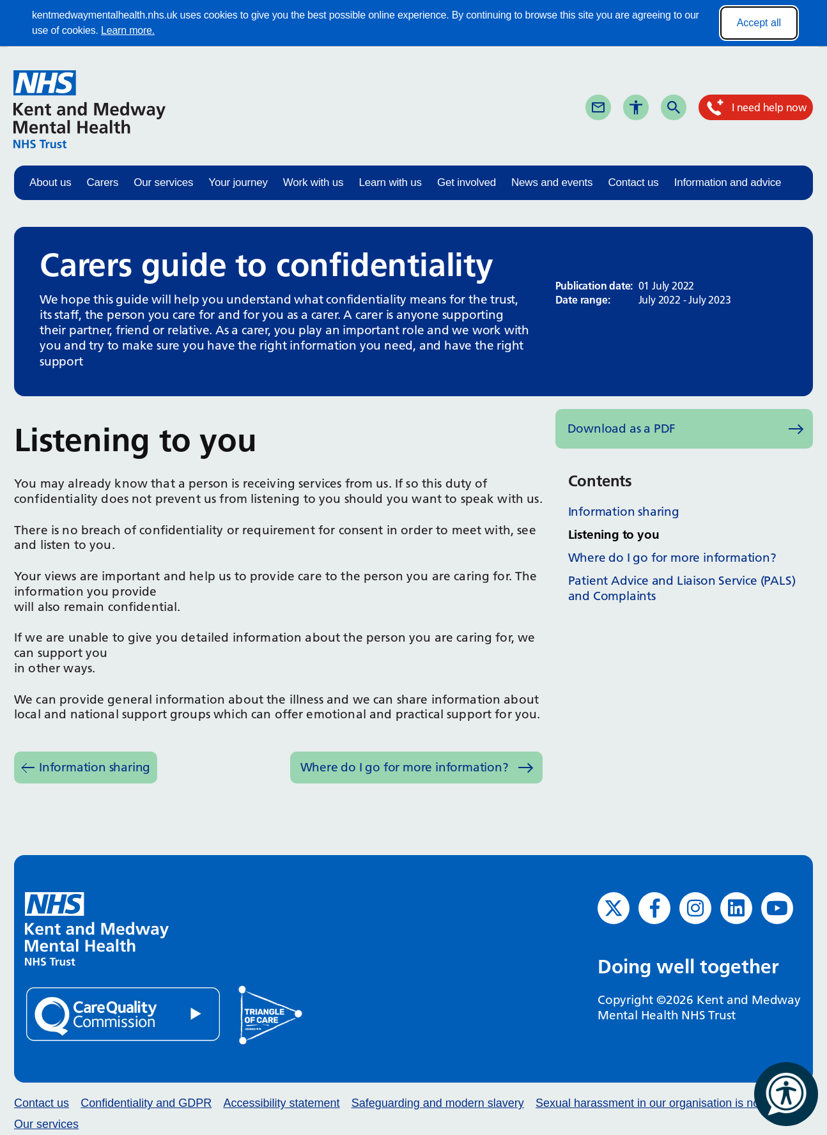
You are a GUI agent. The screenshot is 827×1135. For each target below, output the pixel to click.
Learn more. (128, 30)
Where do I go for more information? (404, 767)
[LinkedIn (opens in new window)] (736, 908)
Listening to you (614, 534)
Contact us (633, 182)
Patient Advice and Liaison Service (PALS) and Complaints (682, 588)
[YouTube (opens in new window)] (777, 908)
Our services (163, 182)
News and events (551, 182)
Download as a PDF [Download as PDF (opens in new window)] (622, 428)
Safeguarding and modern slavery (438, 1103)
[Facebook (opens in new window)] (654, 908)
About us (50, 182)
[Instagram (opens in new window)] (695, 908)
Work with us (313, 182)
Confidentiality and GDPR (146, 1103)
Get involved (466, 182)
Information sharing (94, 767)
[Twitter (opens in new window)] (614, 908)
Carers (103, 182)
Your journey (237, 182)
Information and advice (728, 182)
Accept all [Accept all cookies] (759, 22)
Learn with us (390, 182)
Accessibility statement (281, 1103)
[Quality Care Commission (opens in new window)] (124, 1014)
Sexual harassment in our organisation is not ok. (658, 1103)
